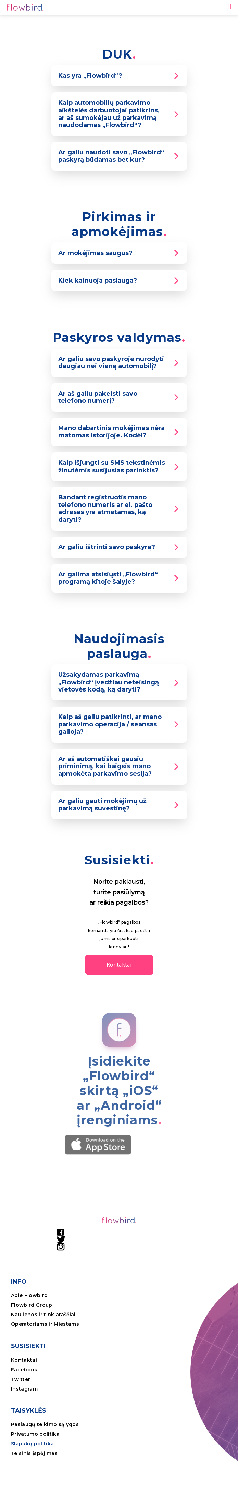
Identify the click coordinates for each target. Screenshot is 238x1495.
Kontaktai (24, 1360)
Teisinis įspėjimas (34, 1453)
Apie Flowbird (29, 1295)
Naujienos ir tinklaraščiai (43, 1314)
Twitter (20, 1379)
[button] (119, 965)
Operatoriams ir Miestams (45, 1324)
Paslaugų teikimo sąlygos (45, 1424)
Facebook (24, 1370)
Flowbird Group (31, 1305)
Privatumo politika (35, 1434)
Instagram (24, 1389)
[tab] (119, 75)
